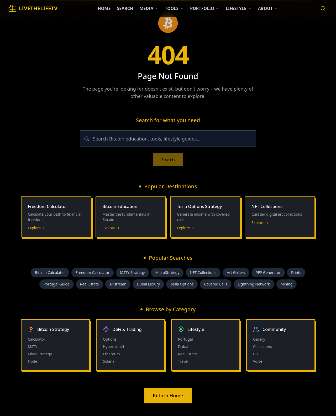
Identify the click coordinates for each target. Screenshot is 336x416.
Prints (296, 272)
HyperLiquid (113, 346)
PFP (256, 353)
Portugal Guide (57, 284)
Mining (287, 284)
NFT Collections (203, 272)
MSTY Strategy (132, 272)
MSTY (32, 346)
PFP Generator (268, 272)
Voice (257, 361)
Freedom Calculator (92, 272)
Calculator (36, 339)
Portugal (185, 339)
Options (110, 339)
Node (32, 361)
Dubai (183, 346)
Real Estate (89, 284)
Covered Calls (215, 284)
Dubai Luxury (148, 284)
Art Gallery (236, 272)
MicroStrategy (167, 272)
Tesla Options (182, 284)
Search (168, 160)
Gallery (259, 339)
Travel (183, 361)
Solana (108, 361)
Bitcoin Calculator (50, 272)
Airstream (117, 284)
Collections (262, 346)
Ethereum (111, 353)
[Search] (323, 8)
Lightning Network (254, 284)
